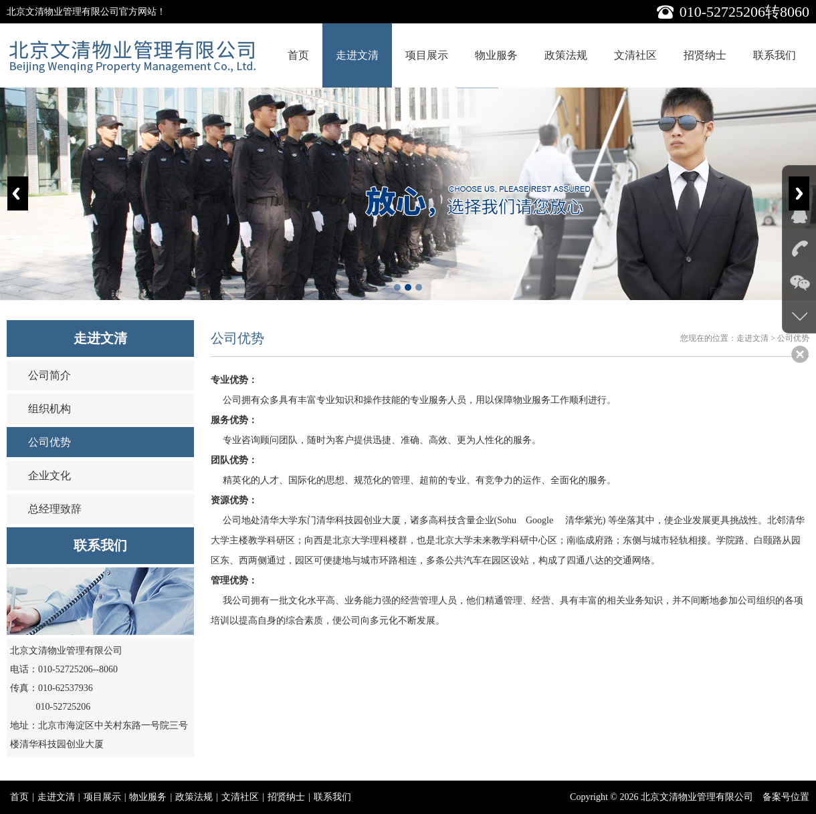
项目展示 (426, 55)
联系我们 (774, 55)
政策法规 (565, 55)
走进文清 (357, 55)
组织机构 (49, 408)
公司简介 (49, 375)
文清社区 (635, 55)
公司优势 (49, 442)
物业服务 (496, 55)
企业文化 (49, 475)
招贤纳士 (705, 55)
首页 (298, 55)
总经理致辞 (55, 509)
